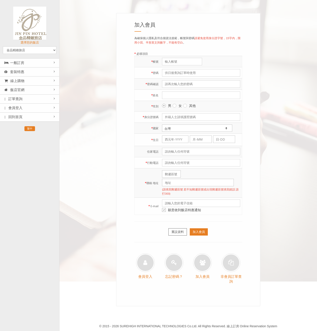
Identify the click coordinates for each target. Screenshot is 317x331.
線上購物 (14, 81)
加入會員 (199, 232)
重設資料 (177, 232)
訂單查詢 (13, 99)
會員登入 (13, 108)
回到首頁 (13, 117)
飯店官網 (14, 90)
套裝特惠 (14, 72)
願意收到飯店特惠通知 (181, 210)
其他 (189, 105)
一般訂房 (14, 63)
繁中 (29, 128)
